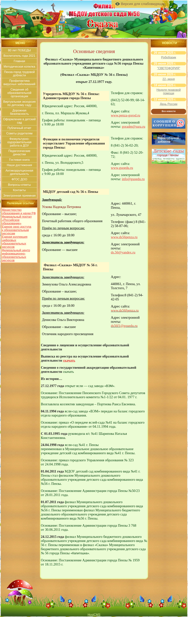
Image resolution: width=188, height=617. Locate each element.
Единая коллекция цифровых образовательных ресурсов (14, 241)
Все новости (169, 111)
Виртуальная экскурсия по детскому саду (19, 103)
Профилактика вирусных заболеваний (19, 82)
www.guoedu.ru (122, 168)
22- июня (168, 79)
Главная (19, 61)
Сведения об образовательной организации (19, 93)
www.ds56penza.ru (124, 237)
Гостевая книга (19, 159)
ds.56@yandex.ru (123, 252)
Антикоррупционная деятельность (19, 172)
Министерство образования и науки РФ (19, 211)
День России (168, 104)
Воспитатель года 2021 (19, 55)
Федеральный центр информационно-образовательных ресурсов (16, 255)
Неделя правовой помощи (168, 91)
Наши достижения (19, 165)
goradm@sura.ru (133, 126)
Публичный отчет (19, 128)
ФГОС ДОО (19, 179)
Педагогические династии (19, 152)
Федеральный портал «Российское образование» (17, 220)
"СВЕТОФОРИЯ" (168, 68)
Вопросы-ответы (19, 184)
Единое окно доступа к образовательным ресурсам (16, 230)
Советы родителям (19, 133)
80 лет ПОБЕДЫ (19, 50)
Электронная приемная (19, 195)
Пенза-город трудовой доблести (19, 73)
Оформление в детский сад (19, 121)
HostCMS (94, 614)
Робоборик (168, 57)
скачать (69, 360)
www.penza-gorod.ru (125, 115)
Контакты (19, 190)
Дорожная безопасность (19, 112)
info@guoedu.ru (133, 179)
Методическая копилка (19, 66)
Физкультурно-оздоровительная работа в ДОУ (19, 142)
